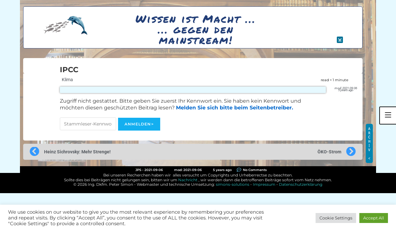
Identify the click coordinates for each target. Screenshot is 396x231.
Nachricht (188, 179)
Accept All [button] (373, 217)
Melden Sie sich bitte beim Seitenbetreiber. (234, 108)
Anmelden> (139, 124)
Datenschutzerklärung (300, 184)
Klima (67, 79)
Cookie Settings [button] (335, 217)
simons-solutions (232, 184)
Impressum (264, 184)
